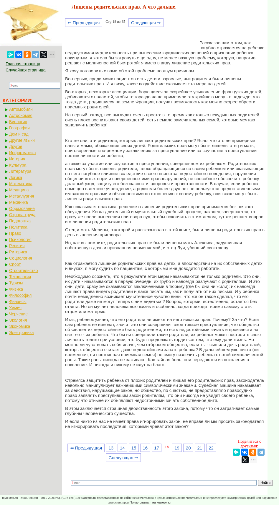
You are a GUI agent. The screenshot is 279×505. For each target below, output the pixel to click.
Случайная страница (26, 70)
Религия (17, 245)
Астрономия (20, 115)
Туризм (16, 283)
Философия (20, 295)
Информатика (22, 152)
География (19, 128)
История (17, 159)
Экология (18, 320)
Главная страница (23, 63)
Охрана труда (22, 214)
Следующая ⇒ (146, 22)
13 (110, 447)
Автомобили (21, 109)
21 (199, 447)
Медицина (19, 190)
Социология (20, 258)
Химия (15, 307)
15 (133, 447)
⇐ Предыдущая (84, 22)
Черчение (18, 314)
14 (122, 447)
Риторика (18, 252)
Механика (18, 202)
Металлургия (21, 196)
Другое (15, 146)
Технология (20, 276)
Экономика (19, 326)
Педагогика (20, 221)
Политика (18, 227)
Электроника (21, 332)
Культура (17, 165)
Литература (20, 171)
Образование (22, 208)
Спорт (15, 264)
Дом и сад (19, 134)
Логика (15, 177)
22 (211, 447)
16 (145, 447)
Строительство (23, 270)
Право (15, 233)
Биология (18, 121)
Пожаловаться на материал (150, 502)
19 (176, 447)
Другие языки (22, 140)
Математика (20, 183)
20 (188, 447)
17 (156, 447)
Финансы (18, 301)
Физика (16, 289)
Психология (20, 239)
